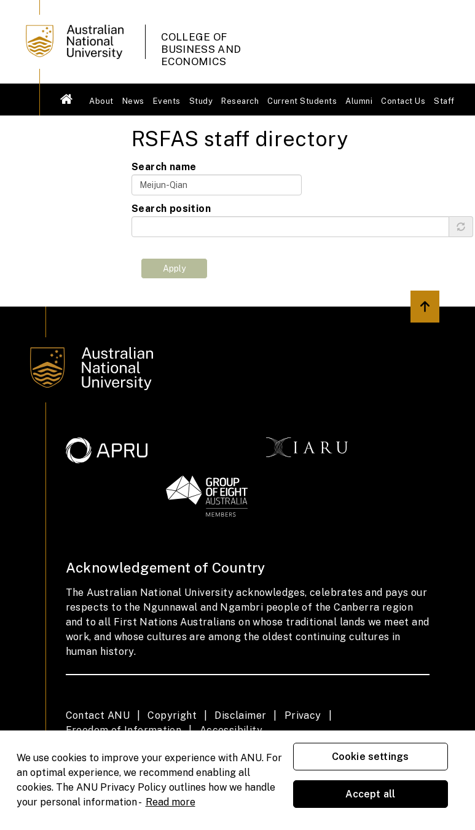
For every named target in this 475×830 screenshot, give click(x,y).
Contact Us (403, 101)
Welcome (66, 99)
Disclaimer (240, 715)
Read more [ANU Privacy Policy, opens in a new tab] (170, 802)
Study (201, 101)
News (133, 101)
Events (167, 101)
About (101, 101)
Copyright (172, 715)
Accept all (370, 794)
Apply (174, 268)
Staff (444, 101)
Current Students (302, 101)
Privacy (303, 715)
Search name (164, 167)
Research (240, 101)
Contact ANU (98, 715)
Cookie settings (370, 756)
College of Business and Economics (201, 43)
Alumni (358, 101)
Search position (171, 208)
